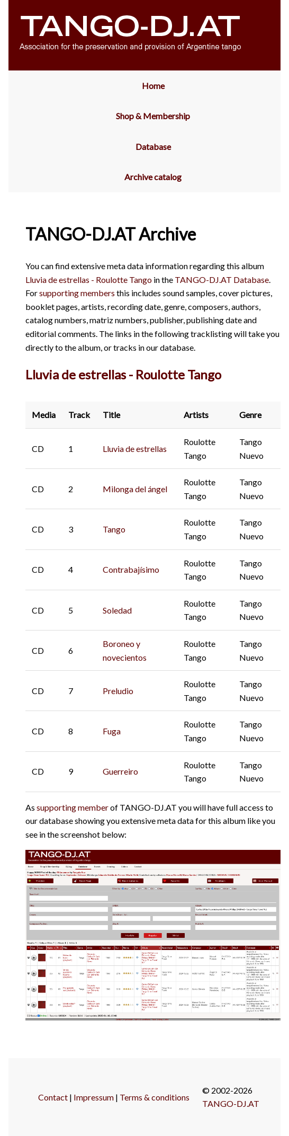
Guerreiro (120, 771)
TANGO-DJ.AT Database (222, 279)
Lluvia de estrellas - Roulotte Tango (88, 279)
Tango (114, 529)
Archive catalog (153, 177)
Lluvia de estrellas (135, 448)
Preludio (118, 691)
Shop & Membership (153, 116)
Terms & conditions (154, 1097)
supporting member (73, 807)
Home (153, 86)
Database (153, 146)
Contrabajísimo (131, 569)
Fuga (112, 731)
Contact (53, 1097)
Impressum (94, 1097)
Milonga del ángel (135, 489)
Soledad (117, 610)
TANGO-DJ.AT (230, 1103)
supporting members (77, 293)
